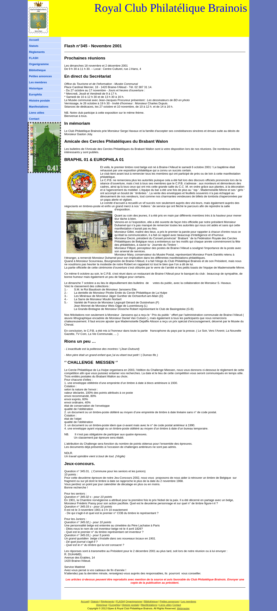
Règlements (37, 52)
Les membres (38, 82)
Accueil (34, 39)
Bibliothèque (37, 70)
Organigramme (39, 64)
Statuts (33, 46)
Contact (34, 118)
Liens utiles (36, 112)
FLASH (33, 58)
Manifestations (38, 106)
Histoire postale (39, 100)
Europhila (35, 94)
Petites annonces (40, 76)
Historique (36, 88)
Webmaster (183, 608)
